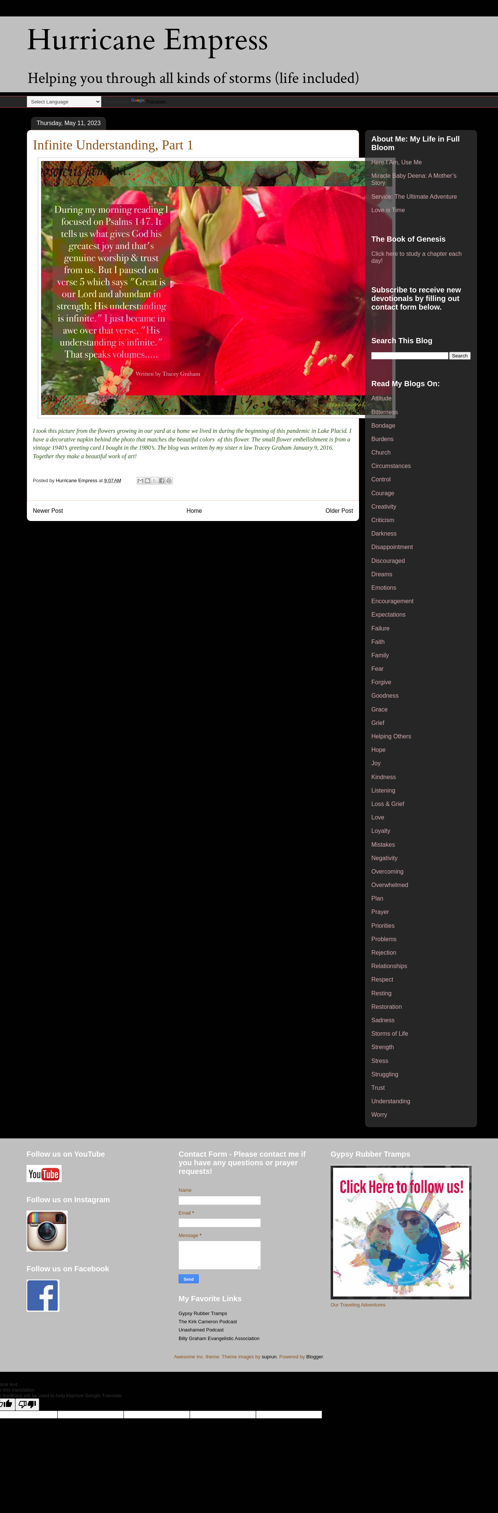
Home (194, 511)
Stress (379, 1061)
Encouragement (392, 601)
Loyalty (380, 831)
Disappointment (392, 547)
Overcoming (387, 871)
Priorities (383, 926)
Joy (376, 763)
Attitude (381, 398)
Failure (380, 628)
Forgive (381, 682)
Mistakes (383, 844)
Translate (148, 102)
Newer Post (48, 511)
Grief (377, 723)
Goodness (385, 695)
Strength (382, 1047)
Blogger (314, 1356)
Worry (379, 1115)
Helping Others (391, 736)
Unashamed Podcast (201, 1330)
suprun (269, 1356)
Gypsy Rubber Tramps (203, 1313)
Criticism (382, 520)
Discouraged (388, 561)
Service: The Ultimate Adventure (414, 196)
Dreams (381, 574)
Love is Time (388, 210)
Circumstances (391, 466)
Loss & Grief (387, 804)
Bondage (383, 425)
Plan (377, 898)
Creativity (383, 506)
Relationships (389, 966)
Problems (384, 939)
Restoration (386, 1007)
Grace (379, 709)
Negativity (384, 858)
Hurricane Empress (147, 40)
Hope (378, 750)
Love (377, 817)
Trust (378, 1088)
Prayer (380, 912)
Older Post (339, 511)
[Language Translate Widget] (64, 102)
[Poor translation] (27, 1404)
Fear (377, 669)
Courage (382, 493)
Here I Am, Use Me (396, 162)
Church (381, 452)
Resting (381, 993)
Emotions (383, 588)
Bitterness (384, 412)
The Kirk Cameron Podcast (208, 1321)
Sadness (383, 1020)
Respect (382, 979)
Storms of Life (389, 1033)
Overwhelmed (389, 885)
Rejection (383, 952)
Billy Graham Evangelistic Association (219, 1338)
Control (381, 479)
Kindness (383, 777)
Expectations (388, 614)
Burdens (382, 439)
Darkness (384, 533)
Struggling (384, 1074)
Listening (383, 790)
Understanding (390, 1101)
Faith (378, 642)
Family (380, 655)
